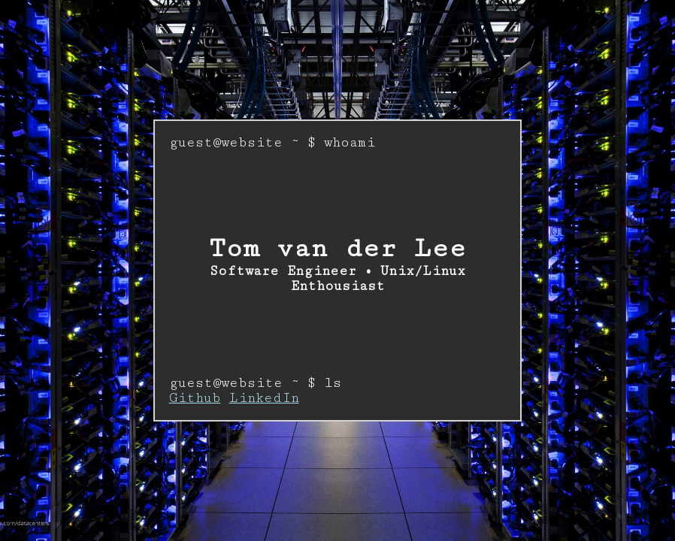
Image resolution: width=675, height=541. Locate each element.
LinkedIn (264, 398)
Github (195, 398)
